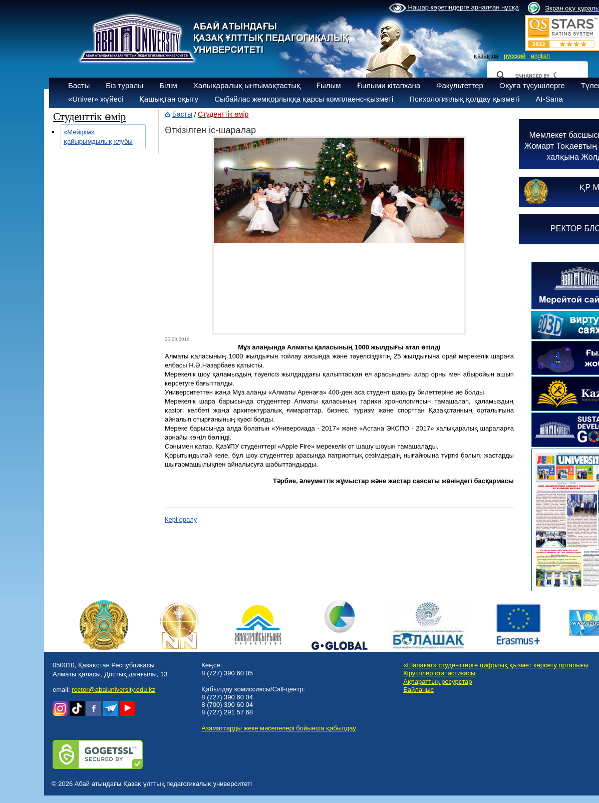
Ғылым (329, 85)
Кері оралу (181, 519)
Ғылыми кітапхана (389, 85)
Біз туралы (124, 85)
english (540, 56)
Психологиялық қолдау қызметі (464, 99)
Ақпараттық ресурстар (437, 681)
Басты (79, 85)
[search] (535, 76)
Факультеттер (459, 85)
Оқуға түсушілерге (532, 85)
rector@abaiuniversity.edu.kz (113, 689)
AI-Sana (549, 99)
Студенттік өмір (223, 114)
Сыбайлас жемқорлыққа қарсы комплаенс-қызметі (303, 99)
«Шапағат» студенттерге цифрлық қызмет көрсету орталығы (495, 665)
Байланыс (418, 689)
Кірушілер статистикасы (439, 673)
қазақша (486, 56)
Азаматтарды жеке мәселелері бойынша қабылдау (278, 728)
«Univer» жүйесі (95, 99)
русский (514, 56)
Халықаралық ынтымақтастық (247, 85)
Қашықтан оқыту (168, 99)
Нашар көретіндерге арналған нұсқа (454, 8)
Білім (168, 85)
